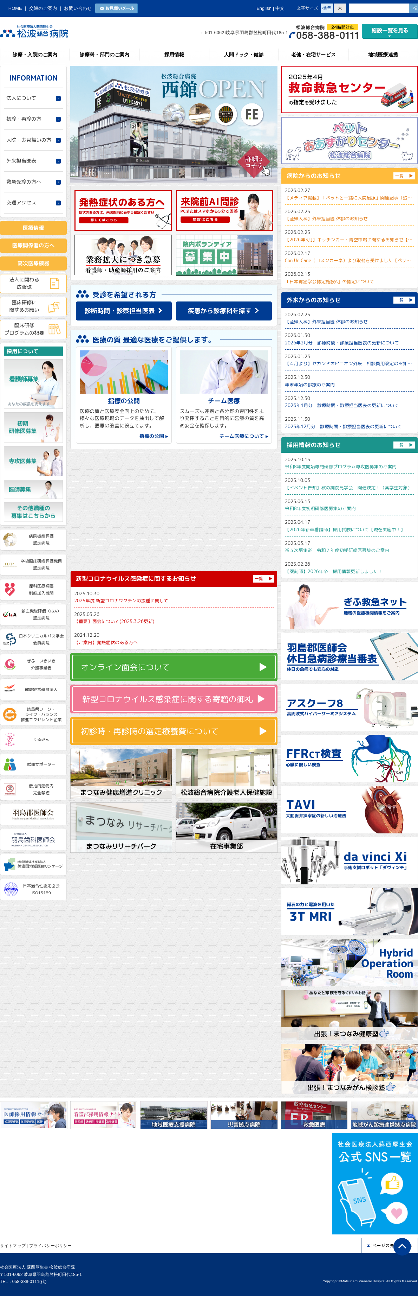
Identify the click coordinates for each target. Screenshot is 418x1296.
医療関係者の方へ (33, 245)
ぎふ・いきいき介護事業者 (41, 664)
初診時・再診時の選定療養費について (150, 731)
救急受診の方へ (23, 181)
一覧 (259, 579)
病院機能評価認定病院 (41, 539)
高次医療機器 (34, 263)
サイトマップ (13, 1245)
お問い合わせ (78, 8)
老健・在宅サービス (313, 54)
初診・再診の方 (23, 118)
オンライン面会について (125, 667)
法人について (21, 98)
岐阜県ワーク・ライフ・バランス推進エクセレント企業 (41, 714)
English (264, 8)
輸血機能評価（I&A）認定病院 (41, 614)
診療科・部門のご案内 (104, 54)
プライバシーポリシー (50, 1245)
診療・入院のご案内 (35, 54)
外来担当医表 (21, 160)
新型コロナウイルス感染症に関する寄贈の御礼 (167, 699)
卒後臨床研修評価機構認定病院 (41, 564)
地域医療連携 (383, 54)
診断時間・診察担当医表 (120, 310)
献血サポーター (41, 764)
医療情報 (33, 227)
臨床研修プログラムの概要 (24, 329)
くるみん (41, 739)
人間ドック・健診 (244, 54)
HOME (15, 8)
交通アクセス (21, 202)
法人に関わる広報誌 (24, 283)
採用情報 (174, 54)
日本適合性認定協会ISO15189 (41, 889)
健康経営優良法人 (41, 689)
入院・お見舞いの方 (28, 140)
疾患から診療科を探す (220, 310)
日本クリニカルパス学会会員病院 (41, 639)
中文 (280, 8)
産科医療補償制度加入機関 (41, 589)
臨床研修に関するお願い (24, 306)
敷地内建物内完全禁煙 (41, 789)
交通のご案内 (43, 8)
